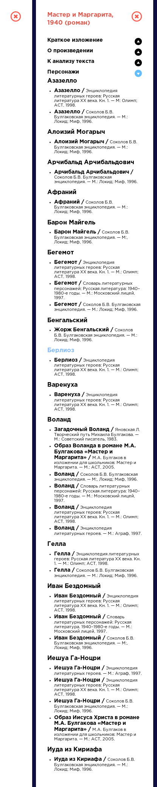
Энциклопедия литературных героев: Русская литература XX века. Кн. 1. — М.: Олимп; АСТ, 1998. (96, 402)
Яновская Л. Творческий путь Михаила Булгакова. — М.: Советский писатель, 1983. (97, 434)
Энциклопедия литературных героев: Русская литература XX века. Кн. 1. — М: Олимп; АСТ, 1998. (95, 98)
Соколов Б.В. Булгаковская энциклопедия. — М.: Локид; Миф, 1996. (91, 117)
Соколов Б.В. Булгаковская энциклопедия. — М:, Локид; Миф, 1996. (91, 237)
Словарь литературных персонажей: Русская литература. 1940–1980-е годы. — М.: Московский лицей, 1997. (93, 624)
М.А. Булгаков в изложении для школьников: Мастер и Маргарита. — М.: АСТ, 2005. (95, 456)
